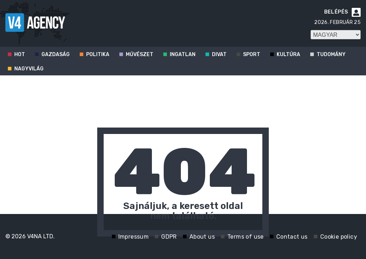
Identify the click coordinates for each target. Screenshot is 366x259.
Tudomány (331, 54)
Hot (19, 54)
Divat (219, 54)
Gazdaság (55, 54)
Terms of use (245, 236)
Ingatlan (183, 54)
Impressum (133, 236)
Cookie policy (338, 236)
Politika (97, 54)
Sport (251, 54)
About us (202, 236)
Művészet (139, 54)
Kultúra (288, 54)
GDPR (169, 236)
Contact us (292, 236)
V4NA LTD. (41, 236)
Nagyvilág (29, 69)
